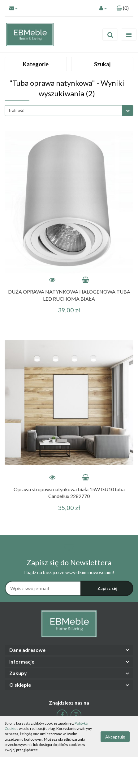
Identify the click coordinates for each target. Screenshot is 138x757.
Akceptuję (115, 736)
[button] (122, 8)
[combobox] (69, 110)
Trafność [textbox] (16, 110)
